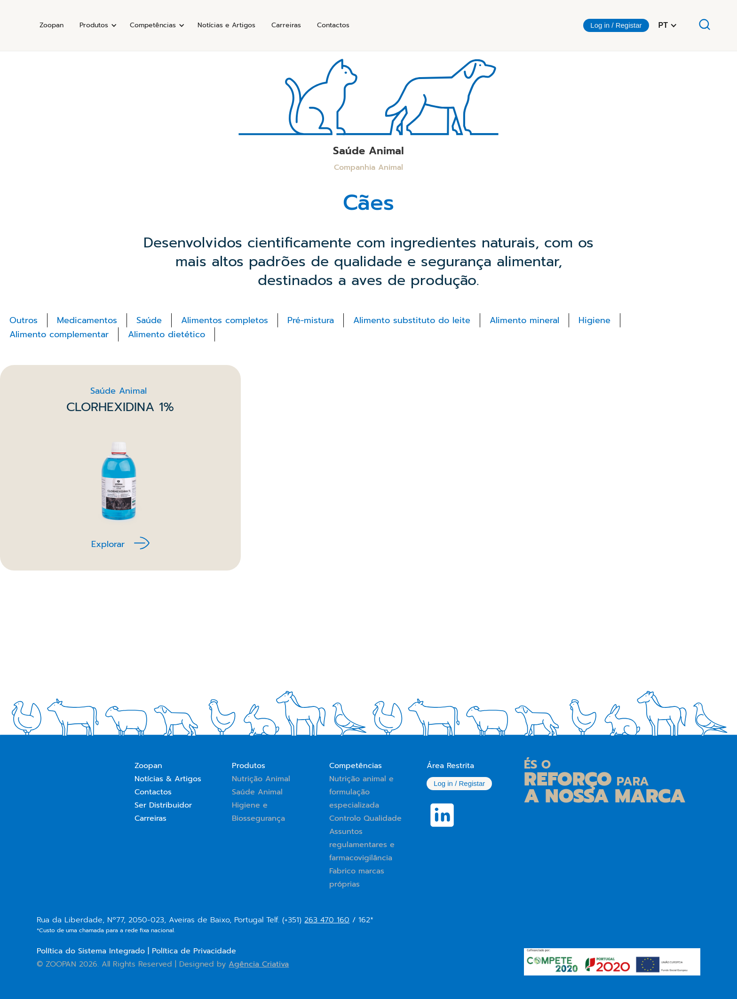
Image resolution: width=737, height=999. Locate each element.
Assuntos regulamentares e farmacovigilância (362, 845)
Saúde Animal (257, 792)
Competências (355, 765)
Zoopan (51, 25)
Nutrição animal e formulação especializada (361, 792)
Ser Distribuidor (163, 805)
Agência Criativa (259, 964)
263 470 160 (326, 920)
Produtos (248, 765)
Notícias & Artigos (168, 779)
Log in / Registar (616, 25)
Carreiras (286, 25)
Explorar (108, 544)
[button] (96, 25)
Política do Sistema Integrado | (94, 951)
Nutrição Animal (261, 779)
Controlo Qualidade (365, 818)
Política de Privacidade (194, 951)
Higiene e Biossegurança (258, 812)
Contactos (333, 25)
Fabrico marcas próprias (356, 877)
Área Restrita (450, 765)
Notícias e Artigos (226, 25)
